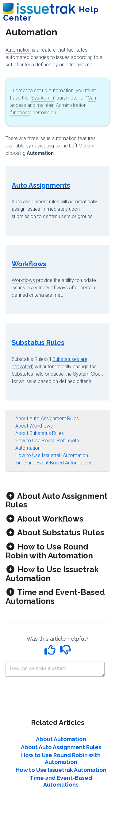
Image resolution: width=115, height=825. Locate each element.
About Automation (61, 739)
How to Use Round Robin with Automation (61, 758)
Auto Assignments (41, 185)
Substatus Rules (38, 342)
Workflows (29, 264)
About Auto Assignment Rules (47, 418)
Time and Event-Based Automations (54, 463)
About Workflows (34, 426)
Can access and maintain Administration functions (53, 105)
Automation (18, 50)
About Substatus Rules (39, 433)
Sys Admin (42, 98)
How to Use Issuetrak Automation (51, 455)
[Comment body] (55, 669)
